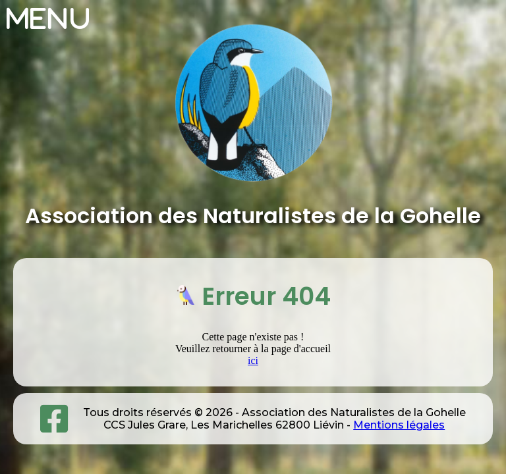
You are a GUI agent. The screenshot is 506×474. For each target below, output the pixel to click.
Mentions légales (399, 425)
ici (253, 360)
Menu (49, 18)
